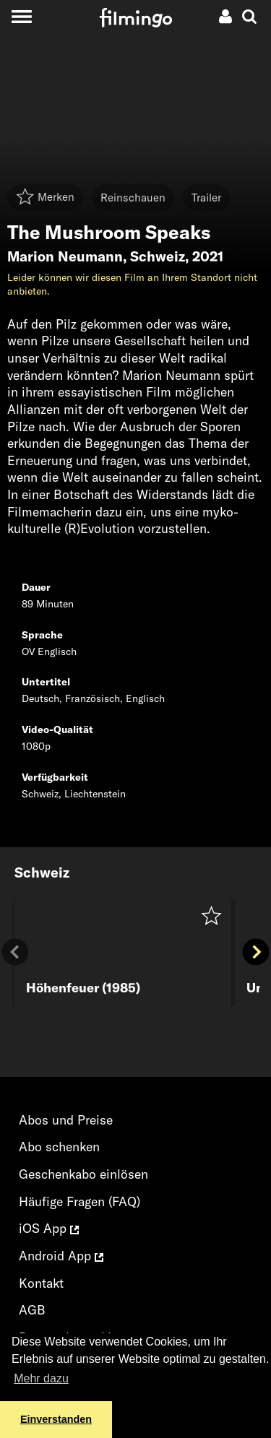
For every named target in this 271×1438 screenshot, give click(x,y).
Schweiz (157, 256)
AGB (32, 1309)
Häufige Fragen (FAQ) (79, 1201)
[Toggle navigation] (21, 16)
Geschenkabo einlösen (83, 1174)
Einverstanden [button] (56, 1419)
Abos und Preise (66, 1120)
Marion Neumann (65, 256)
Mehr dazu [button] (41, 1378)
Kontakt (41, 1283)
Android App (61, 1255)
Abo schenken (59, 1146)
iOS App (49, 1228)
